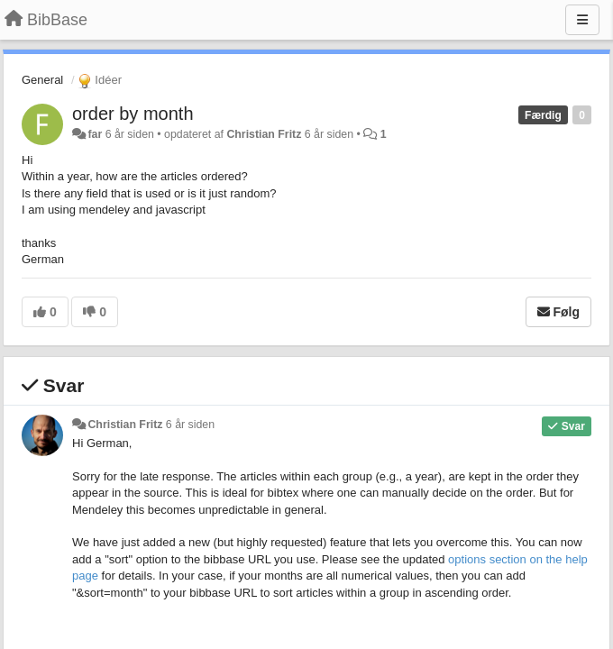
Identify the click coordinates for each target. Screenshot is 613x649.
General (42, 80)
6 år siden (190, 424)
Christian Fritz (263, 134)
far (94, 134)
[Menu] (582, 20)
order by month (133, 113)
